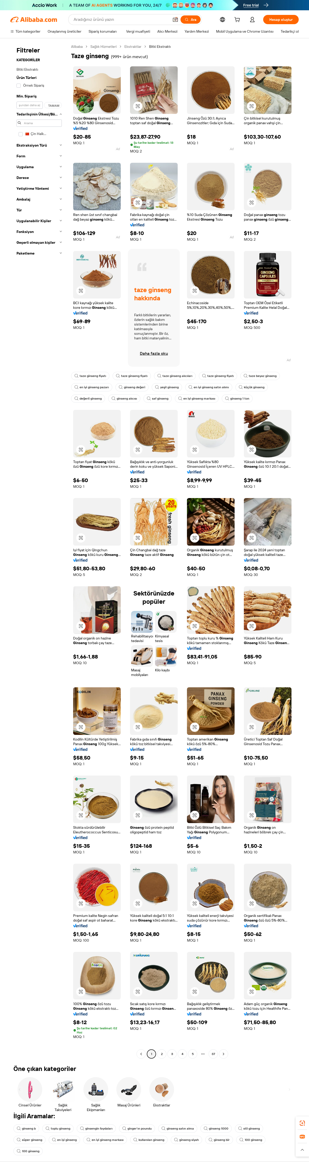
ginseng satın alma (177, 1128)
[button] (175, 19)
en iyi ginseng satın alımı (208, 387)
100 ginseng (250, 1140)
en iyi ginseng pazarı (91, 387)
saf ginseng (157, 398)
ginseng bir (219, 1140)
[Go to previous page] (141, 1054)
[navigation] (39, 551)
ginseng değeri (132, 387)
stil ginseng (249, 1128)
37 (213, 1054)
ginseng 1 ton (237, 398)
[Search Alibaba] (121, 19)
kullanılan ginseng (148, 1140)
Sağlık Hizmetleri (103, 46)
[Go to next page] (223, 1054)
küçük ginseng (251, 387)
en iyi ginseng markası (196, 398)
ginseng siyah (186, 1140)
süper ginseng (29, 1140)
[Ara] (191, 19)
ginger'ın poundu (137, 1128)
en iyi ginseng (64, 1140)
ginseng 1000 (216, 1128)
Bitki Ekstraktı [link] (160, 46)
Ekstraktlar (132, 46)
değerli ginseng (88, 398)
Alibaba (77, 46)
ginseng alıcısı (124, 398)
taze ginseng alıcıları (174, 376)
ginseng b (26, 1128)
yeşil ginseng (167, 387)
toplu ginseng (58, 1128)
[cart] (238, 20)
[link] (302, 1123)
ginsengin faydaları (96, 1128)
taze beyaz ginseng (260, 376)
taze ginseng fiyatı (90, 376)
